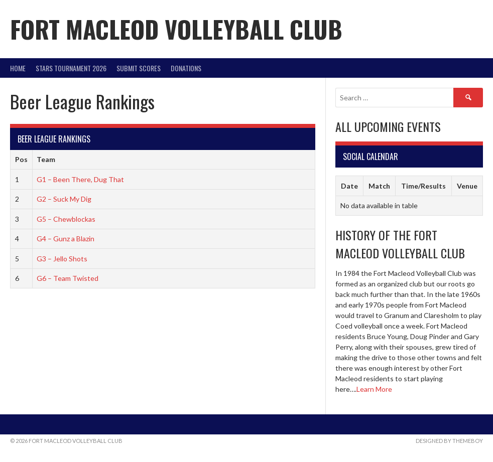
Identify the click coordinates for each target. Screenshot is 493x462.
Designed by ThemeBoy (449, 440)
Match (379, 186)
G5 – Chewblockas (66, 219)
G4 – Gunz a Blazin (65, 238)
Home (18, 68)
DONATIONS (186, 68)
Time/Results (423, 186)
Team (46, 159)
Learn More (374, 389)
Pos (21, 159)
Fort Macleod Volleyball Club (176, 29)
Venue (467, 186)
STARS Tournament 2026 (71, 68)
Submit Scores (138, 68)
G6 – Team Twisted (67, 278)
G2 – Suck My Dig (64, 199)
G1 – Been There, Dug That (80, 179)
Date (349, 186)
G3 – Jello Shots (62, 258)
